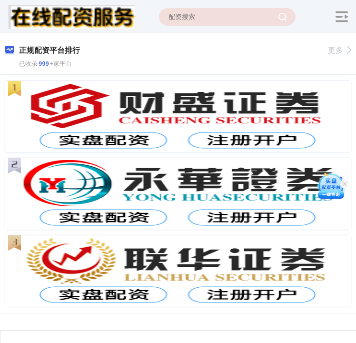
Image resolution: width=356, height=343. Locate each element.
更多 (339, 50)
